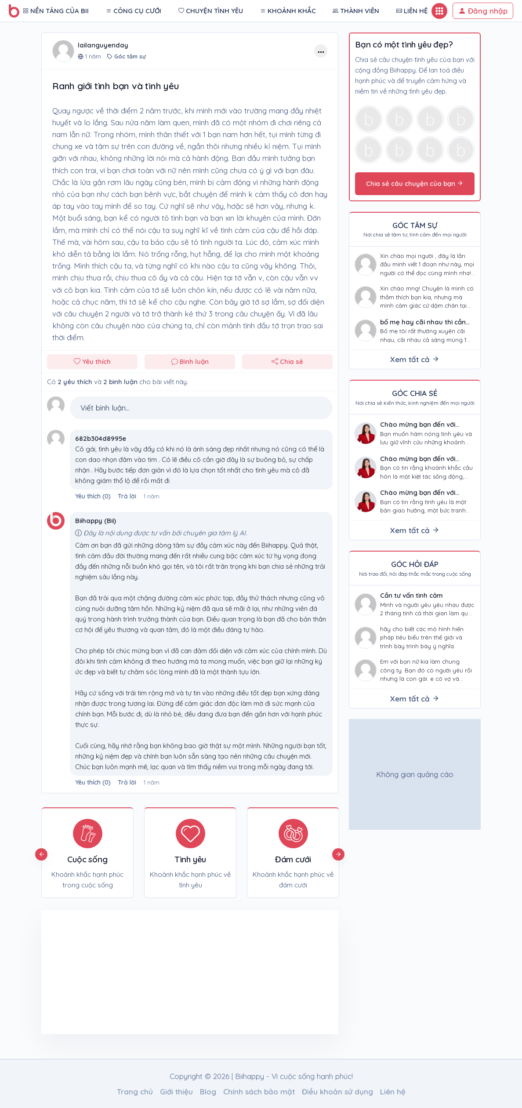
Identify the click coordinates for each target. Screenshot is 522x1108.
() (93, 496)
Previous (41, 854)
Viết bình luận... (105, 407)
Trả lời (127, 496)
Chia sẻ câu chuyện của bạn (415, 183)
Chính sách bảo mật (259, 1091)
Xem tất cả (414, 359)
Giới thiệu (176, 1091)
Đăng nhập (483, 10)
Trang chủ (135, 1091)
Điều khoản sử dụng (337, 1091)
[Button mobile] (439, 11)
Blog (208, 1091)
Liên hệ (393, 1091)
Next (338, 854)
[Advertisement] (115, 972)
